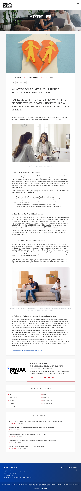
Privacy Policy (73, 484)
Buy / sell (12, 397)
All (10, 394)
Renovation (46, 400)
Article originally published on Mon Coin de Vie (27, 350)
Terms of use (33, 485)
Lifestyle (12, 406)
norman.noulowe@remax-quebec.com (20, 477)
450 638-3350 (11, 473)
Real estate (46, 397)
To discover (46, 403)
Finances (16, 77)
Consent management (45, 485)
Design (11, 400)
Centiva (44, 488)
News (44, 394)
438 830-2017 (11, 475)
